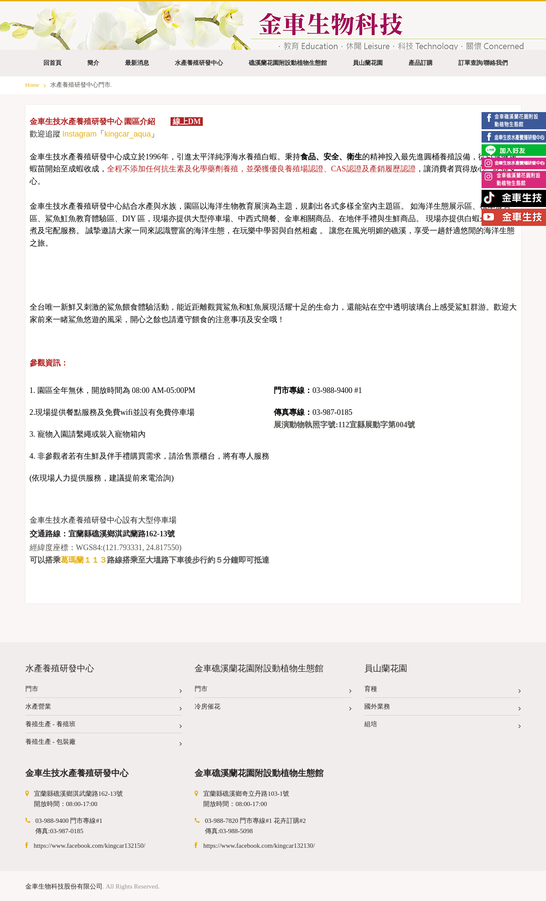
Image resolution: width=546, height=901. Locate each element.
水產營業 (103, 708)
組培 (442, 726)
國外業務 (442, 708)
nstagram (80, 134)
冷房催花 (273, 708)
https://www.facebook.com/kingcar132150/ (90, 845)
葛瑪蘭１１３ (84, 560)
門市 (103, 690)
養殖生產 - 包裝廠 (103, 743)
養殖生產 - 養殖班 (103, 726)
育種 (442, 690)
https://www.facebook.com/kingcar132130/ (259, 845)
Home (35, 85)
